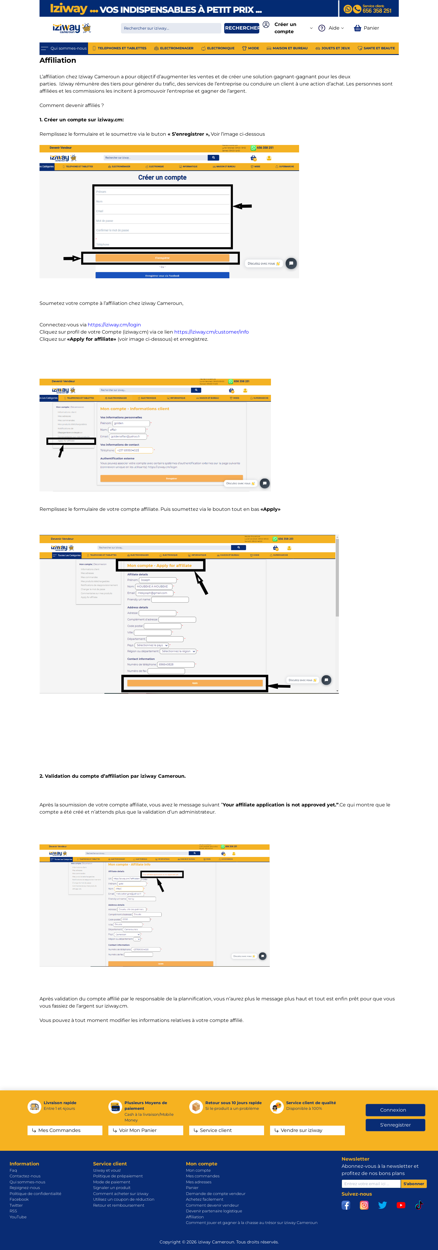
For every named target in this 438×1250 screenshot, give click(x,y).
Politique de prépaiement (118, 1175)
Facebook (19, 1199)
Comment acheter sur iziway (120, 1193)
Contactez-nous (25, 1175)
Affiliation (195, 1216)
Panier (192, 1187)
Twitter (16, 1205)
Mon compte (198, 1170)
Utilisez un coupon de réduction (123, 1199)
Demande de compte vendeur (215, 1193)
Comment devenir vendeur (212, 1205)
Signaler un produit (112, 1187)
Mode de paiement (111, 1181)
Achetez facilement (204, 1199)
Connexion (393, 1110)
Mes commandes (202, 1175)
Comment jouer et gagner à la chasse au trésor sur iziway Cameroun (252, 1222)
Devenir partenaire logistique (214, 1210)
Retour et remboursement (118, 1205)
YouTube (18, 1216)
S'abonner (414, 1183)
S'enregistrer (395, 1125)
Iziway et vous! (107, 1170)
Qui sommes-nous (27, 1181)
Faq (13, 1170)
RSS (13, 1210)
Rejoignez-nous (25, 1187)
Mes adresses (198, 1181)
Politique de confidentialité (35, 1193)
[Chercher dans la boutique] (171, 28)
